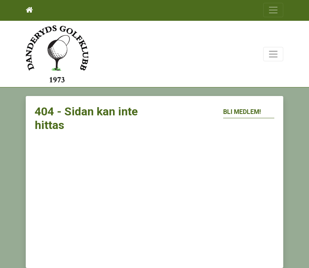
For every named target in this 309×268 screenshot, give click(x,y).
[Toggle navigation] (273, 10)
